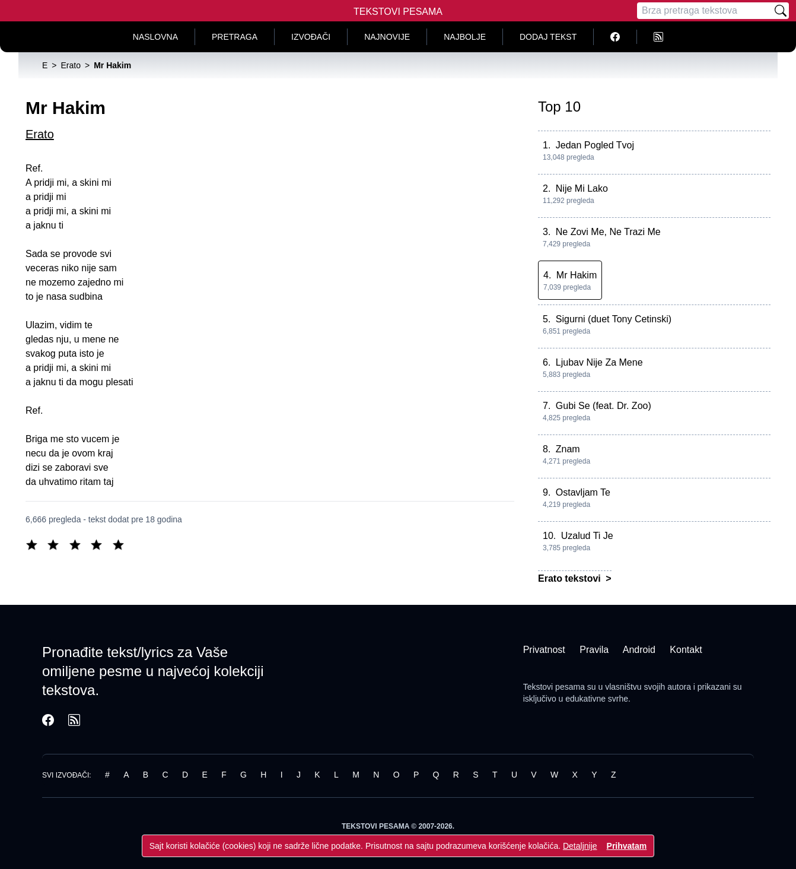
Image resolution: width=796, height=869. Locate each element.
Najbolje (465, 37)
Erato (40, 134)
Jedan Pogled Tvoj (595, 145)
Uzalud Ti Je (587, 536)
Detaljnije (580, 846)
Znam (568, 449)
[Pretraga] (704, 10)
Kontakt (686, 650)
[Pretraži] (780, 10)
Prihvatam (627, 846)
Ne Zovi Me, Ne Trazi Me (608, 232)
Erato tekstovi (570, 578)
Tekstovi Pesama (398, 12)
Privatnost (544, 650)
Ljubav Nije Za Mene (599, 362)
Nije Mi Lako (582, 188)
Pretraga (234, 37)
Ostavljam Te (583, 492)
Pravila (594, 650)
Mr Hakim (576, 275)
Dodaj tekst (548, 37)
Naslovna (155, 37)
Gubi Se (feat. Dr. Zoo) (603, 406)
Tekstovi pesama (554, 687)
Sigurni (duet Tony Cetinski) (613, 319)
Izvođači (310, 37)
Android (639, 650)
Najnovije (387, 37)
